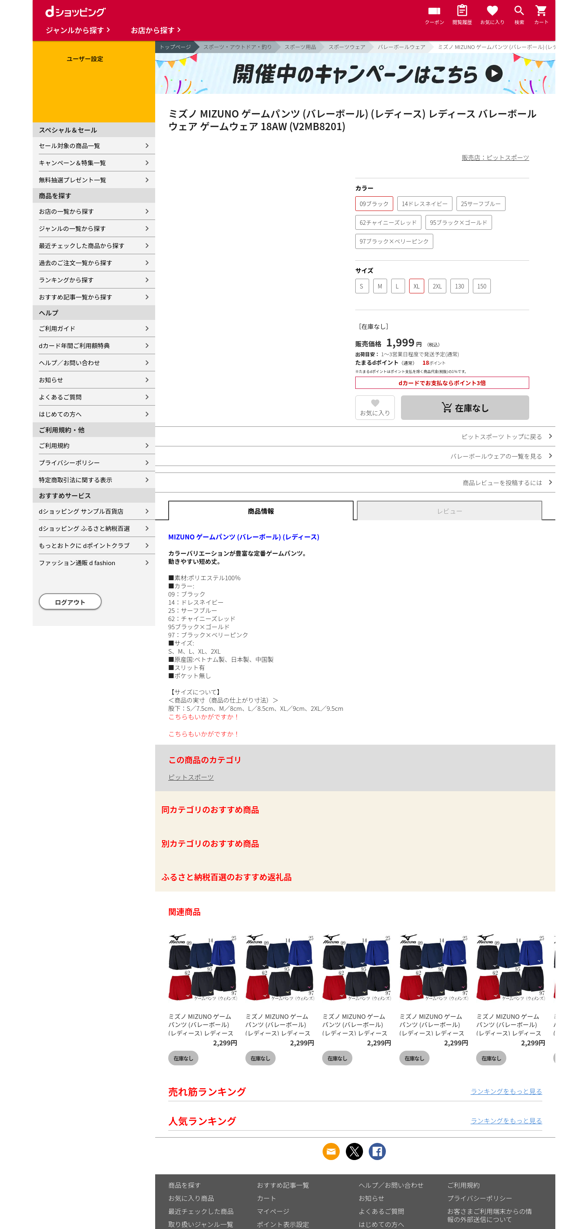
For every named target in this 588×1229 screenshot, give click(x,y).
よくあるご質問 (60, 397)
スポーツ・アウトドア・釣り (237, 47)
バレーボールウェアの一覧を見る (496, 456)
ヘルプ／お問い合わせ (69, 362)
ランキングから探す (66, 279)
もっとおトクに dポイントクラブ (84, 545)
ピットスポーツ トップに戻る (501, 436)
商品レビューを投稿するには (502, 482)
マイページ (273, 1211)
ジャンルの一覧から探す (72, 228)
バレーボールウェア (401, 47)
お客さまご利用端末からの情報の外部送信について (489, 1215)
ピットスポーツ (191, 777)
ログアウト (70, 602)
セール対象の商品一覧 (69, 145)
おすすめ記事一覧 (283, 1185)
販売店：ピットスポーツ (495, 157)
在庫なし (183, 1058)
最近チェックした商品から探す (82, 245)
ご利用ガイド (57, 328)
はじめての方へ (60, 414)
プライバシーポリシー (69, 462)
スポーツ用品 (300, 47)
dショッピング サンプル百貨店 (81, 511)
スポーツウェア (346, 47)
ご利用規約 (54, 445)
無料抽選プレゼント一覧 (72, 179)
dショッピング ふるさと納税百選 (84, 528)
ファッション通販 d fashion (77, 562)
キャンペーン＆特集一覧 (72, 162)
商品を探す (184, 1185)
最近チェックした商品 (201, 1211)
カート (266, 1198)
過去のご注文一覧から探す (75, 262)
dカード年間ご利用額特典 (74, 345)
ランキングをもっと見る (506, 1091)
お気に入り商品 (191, 1198)
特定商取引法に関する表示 (75, 479)
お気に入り (375, 412)
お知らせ (51, 379)
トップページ (175, 47)
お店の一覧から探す (66, 211)
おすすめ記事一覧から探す (75, 297)
